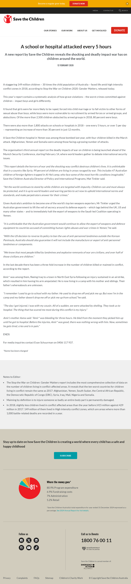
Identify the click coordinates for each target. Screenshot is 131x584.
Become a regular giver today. (51, 3)
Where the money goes (58, 482)
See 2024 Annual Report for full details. (73, 510)
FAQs (36, 578)
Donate (119, 30)
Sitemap (49, 578)
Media (95, 10)
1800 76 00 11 (96, 540)
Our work (67, 30)
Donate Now (79, 4)
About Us (82, 30)
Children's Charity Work (71, 578)
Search (123, 10)
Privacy (7, 578)
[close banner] (127, 4)
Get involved (99, 30)
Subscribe (65, 455)
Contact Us (108, 10)
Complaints (22, 578)
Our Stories (50, 30)
